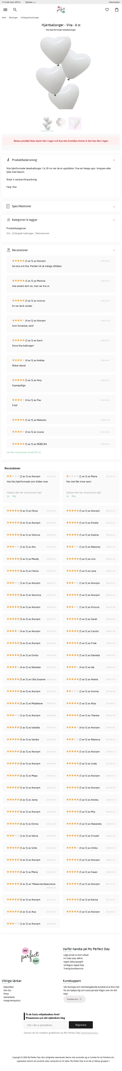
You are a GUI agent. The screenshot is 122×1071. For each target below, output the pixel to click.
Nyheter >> (30, 2)
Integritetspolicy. (89, 1032)
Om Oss (7, 990)
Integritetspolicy (12, 1000)
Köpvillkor (9, 987)
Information (114, 2)
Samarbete (9, 997)
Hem (4, 17)
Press (6, 993)
